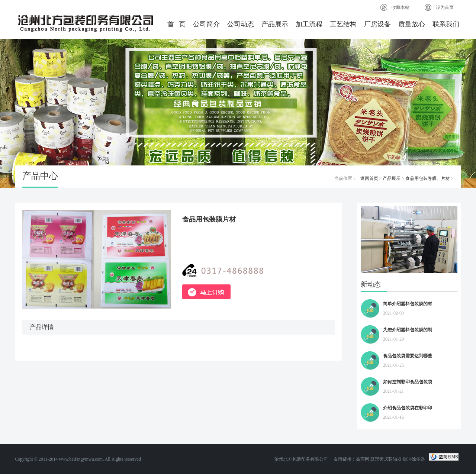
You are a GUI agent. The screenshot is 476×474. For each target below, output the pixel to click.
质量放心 (411, 24)
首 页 (176, 24)
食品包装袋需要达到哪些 (407, 355)
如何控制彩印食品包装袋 (407, 381)
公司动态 (240, 24)
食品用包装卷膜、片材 (427, 178)
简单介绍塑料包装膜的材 (407, 303)
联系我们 (445, 24)
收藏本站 (400, 7)
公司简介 (206, 24)
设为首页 (445, 7)
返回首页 (369, 178)
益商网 (362, 459)
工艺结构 (343, 24)
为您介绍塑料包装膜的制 (407, 329)
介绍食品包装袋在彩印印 (407, 407)
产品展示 (274, 24)
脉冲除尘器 (414, 459)
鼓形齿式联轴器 (386, 459)
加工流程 (309, 24)
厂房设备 (377, 24)
